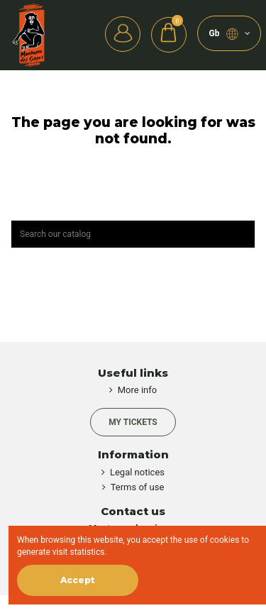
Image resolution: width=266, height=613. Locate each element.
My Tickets (133, 422)
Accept (77, 580)
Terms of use (138, 487)
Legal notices (137, 472)
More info (137, 390)
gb (230, 34)
